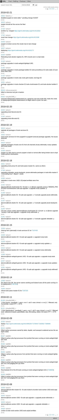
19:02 (3, 16)
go (36, 5)
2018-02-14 (6, 277)
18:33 (3, 402)
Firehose (22, 1)
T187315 (14, 284)
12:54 (3, 150)
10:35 (3, 321)
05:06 (3, 344)
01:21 (3, 308)
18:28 (3, 408)
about (55, 418)
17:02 (3, 35)
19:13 (3, 128)
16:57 (3, 48)
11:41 (3, 216)
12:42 (3, 110)
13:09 (3, 280)
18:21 (3, 164)
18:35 (3, 395)
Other (29, 1)
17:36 (3, 170)
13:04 (3, 288)
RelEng (15, 1)
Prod (10, 1)
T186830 (50, 370)
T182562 (41, 324)
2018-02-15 (6, 225)
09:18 (3, 90)
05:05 (3, 352)
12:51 (3, 267)
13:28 (3, 235)
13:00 (3, 178)
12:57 (3, 261)
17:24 (3, 29)
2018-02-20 (6, 106)
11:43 (3, 61)
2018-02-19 (6, 125)
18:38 (3, 387)
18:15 (3, 22)
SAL (3, 1)
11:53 (3, 208)
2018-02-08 (6, 384)
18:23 (3, 142)
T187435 (35, 230)
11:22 (3, 75)
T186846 (47, 324)
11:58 (3, 193)
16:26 (3, 55)
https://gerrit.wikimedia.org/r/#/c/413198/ (26, 37)
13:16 (3, 241)
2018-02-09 (6, 318)
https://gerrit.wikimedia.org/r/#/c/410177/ (21, 50)
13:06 (3, 254)
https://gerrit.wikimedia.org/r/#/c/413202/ (27, 31)
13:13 (3, 248)
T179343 (35, 324)
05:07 (3, 336)
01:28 (3, 300)
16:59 (3, 42)
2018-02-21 (6, 12)
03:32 (3, 97)
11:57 (3, 201)
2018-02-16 (6, 160)
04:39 (3, 374)
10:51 (3, 82)
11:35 (3, 68)
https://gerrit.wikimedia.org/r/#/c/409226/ (19, 324)
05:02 (3, 360)
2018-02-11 (6, 297)
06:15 (3, 328)
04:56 (3, 368)
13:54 (3, 228)
